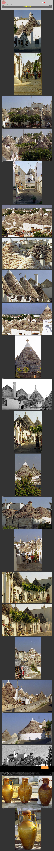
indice (3, 5)
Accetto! (44, 767)
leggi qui (26, 767)
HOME (50, 5)
